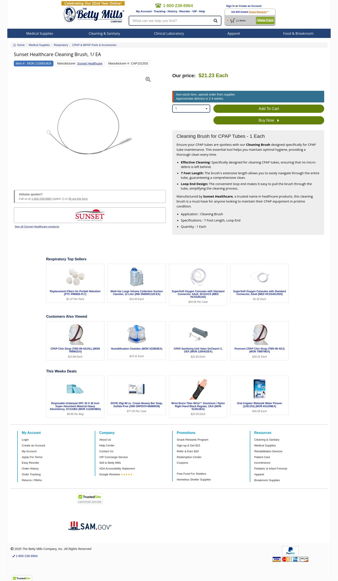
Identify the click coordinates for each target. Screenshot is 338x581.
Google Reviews (109, 474)
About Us (105, 439)
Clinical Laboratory (169, 33)
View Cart (265, 20)
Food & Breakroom (298, 33)
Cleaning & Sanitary (104, 33)
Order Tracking (31, 474)
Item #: (20, 63)
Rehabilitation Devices (268, 451)
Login (25, 439)
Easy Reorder (30, 462)
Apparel (233, 33)
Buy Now (269, 120)
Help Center (106, 445)
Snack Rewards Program (192, 439)
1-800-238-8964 (41, 198)
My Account (144, 11)
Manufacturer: (66, 63)
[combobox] (191, 109)
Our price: (184, 75)
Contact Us (106, 451)
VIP (194, 11)
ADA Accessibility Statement (117, 468)
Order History (30, 468)
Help (202, 11)
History (172, 11)
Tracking (159, 11)
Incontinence (262, 462)
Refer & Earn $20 (188, 451)
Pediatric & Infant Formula (270, 468)
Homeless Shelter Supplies (194, 479)
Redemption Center (189, 457)
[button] (19, 126)
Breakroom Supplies (267, 480)
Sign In (230, 6)
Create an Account (250, 6)
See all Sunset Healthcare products (37, 226)
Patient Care (262, 457)
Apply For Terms (32, 457)
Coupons (182, 462)
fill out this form (78, 198)
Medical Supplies (39, 33)
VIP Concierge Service (113, 457)
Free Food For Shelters (191, 473)
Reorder (184, 11)
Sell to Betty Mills (110, 462)
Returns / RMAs (32, 480)
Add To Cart (269, 109)
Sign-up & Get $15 (188, 445)
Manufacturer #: (119, 63)
